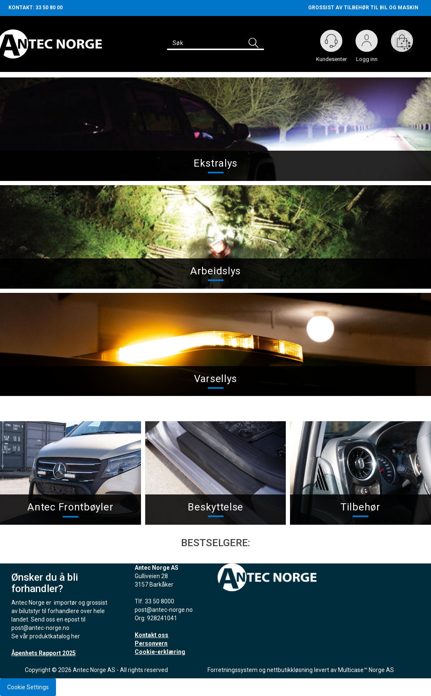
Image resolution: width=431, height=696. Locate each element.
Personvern (151, 643)
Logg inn (366, 42)
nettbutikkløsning (290, 670)
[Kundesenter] (331, 40)
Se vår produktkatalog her (45, 636)
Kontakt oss (151, 635)
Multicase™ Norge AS (366, 670)
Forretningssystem (233, 670)
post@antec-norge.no (40, 627)
